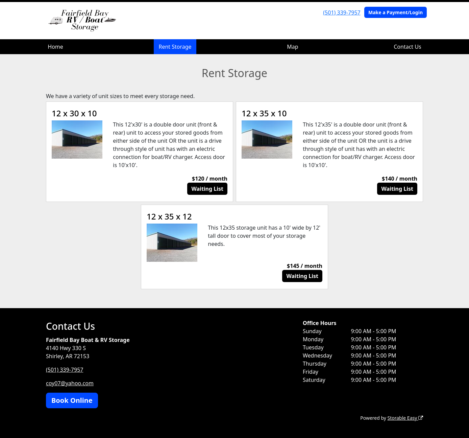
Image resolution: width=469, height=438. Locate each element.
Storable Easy (405, 418)
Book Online (72, 400)
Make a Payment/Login (395, 12)
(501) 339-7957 (341, 12)
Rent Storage (174, 46)
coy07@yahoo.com (70, 383)
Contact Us (407, 46)
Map (292, 46)
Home (55, 46)
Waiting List (207, 188)
